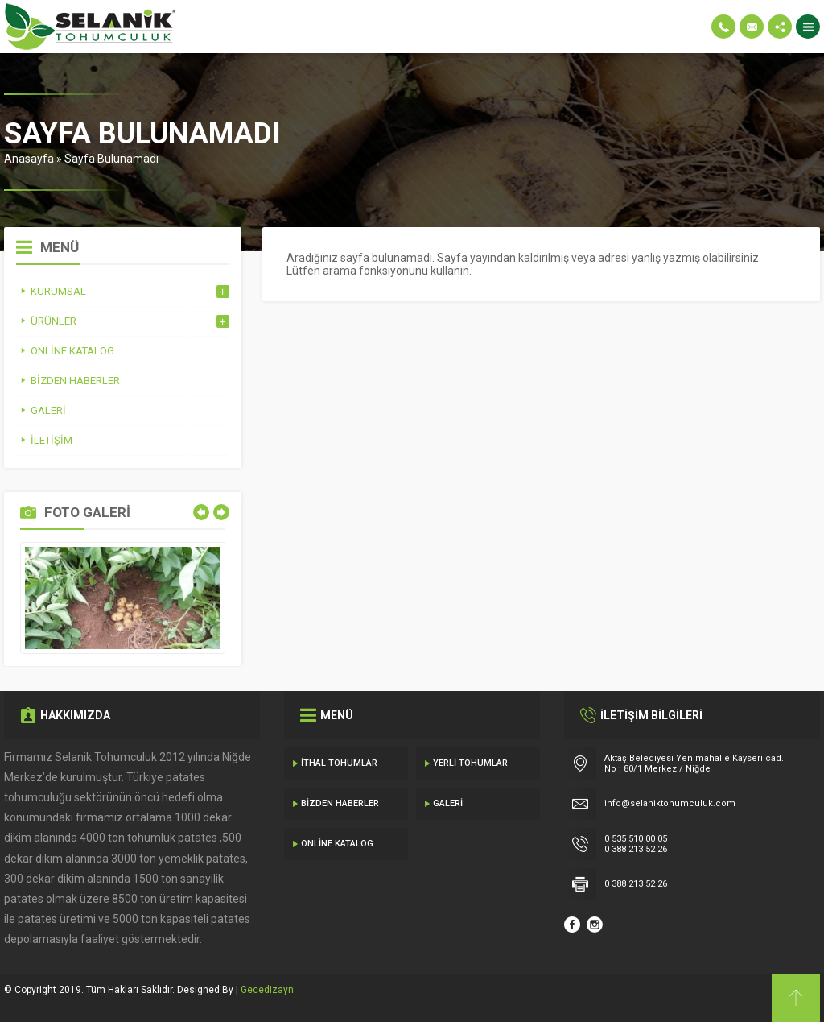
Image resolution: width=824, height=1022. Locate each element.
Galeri (448, 803)
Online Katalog (337, 843)
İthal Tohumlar (339, 763)
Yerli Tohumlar (470, 763)
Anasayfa (29, 158)
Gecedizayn (267, 989)
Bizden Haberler (340, 803)
